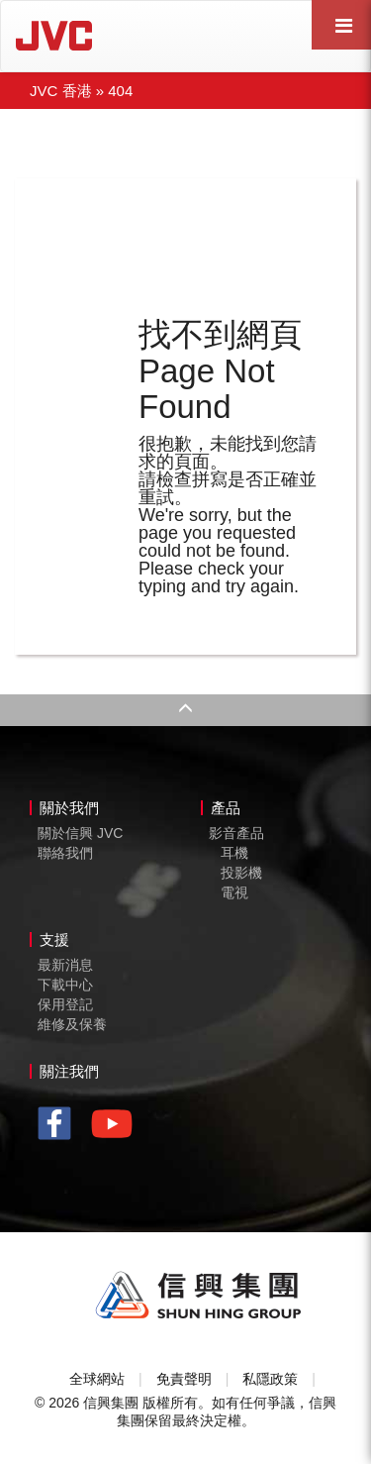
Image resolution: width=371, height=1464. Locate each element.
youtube (117, 1130)
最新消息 (65, 965)
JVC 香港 (61, 90)
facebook (60, 1125)
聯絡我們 (65, 853)
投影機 (241, 873)
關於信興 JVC (80, 833)
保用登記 (65, 1004)
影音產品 (236, 833)
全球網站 (97, 1379)
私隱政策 (270, 1379)
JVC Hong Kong (110, 36)
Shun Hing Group (199, 1295)
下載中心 (65, 985)
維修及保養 (72, 1024)
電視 (234, 892)
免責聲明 (184, 1379)
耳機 (234, 853)
